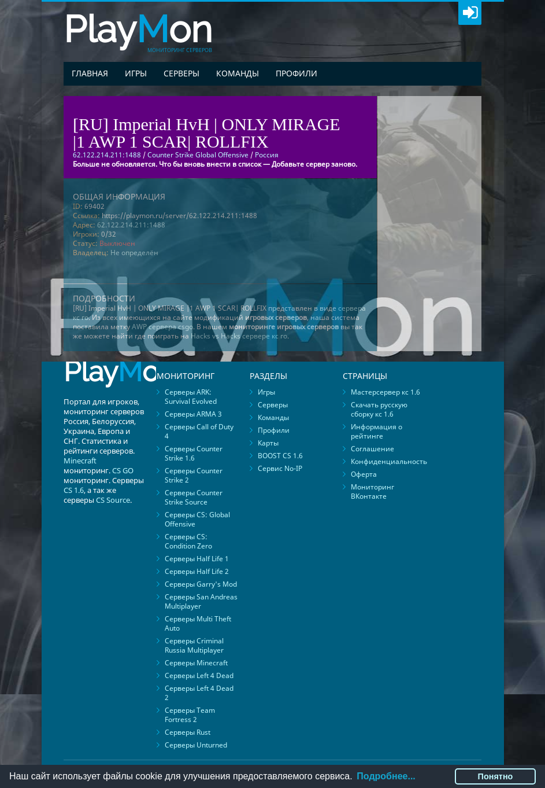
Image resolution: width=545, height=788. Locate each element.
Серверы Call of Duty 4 (199, 431)
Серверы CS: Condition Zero (188, 541)
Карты (268, 443)
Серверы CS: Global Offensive (197, 519)
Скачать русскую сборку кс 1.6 (379, 409)
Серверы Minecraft (196, 663)
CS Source (113, 500)
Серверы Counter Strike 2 (194, 475)
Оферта (364, 474)
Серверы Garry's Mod (201, 584)
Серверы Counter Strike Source (194, 497)
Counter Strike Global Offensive (198, 155)
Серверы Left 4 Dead (199, 675)
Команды (237, 73)
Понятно (495, 776)
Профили (296, 73)
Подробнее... (386, 776)
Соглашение (372, 449)
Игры (136, 73)
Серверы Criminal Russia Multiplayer (194, 645)
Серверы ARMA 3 (193, 414)
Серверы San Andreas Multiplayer (201, 601)
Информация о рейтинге (376, 431)
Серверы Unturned (196, 745)
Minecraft (80, 460)
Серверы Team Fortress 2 (190, 714)
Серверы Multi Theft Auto (198, 623)
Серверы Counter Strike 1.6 (194, 453)
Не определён (134, 252)
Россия (267, 155)
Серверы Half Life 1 (197, 559)
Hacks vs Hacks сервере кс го (239, 336)
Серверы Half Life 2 (197, 571)
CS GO (123, 470)
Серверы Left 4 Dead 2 (199, 692)
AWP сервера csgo (162, 327)
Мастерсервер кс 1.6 (385, 392)
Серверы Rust (187, 732)
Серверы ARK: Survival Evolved (191, 396)
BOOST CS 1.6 (280, 456)
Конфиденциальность (389, 461)
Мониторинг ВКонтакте (372, 491)
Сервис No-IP (280, 468)
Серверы (181, 73)
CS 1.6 (74, 490)
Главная (90, 73)
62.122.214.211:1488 (131, 225)
